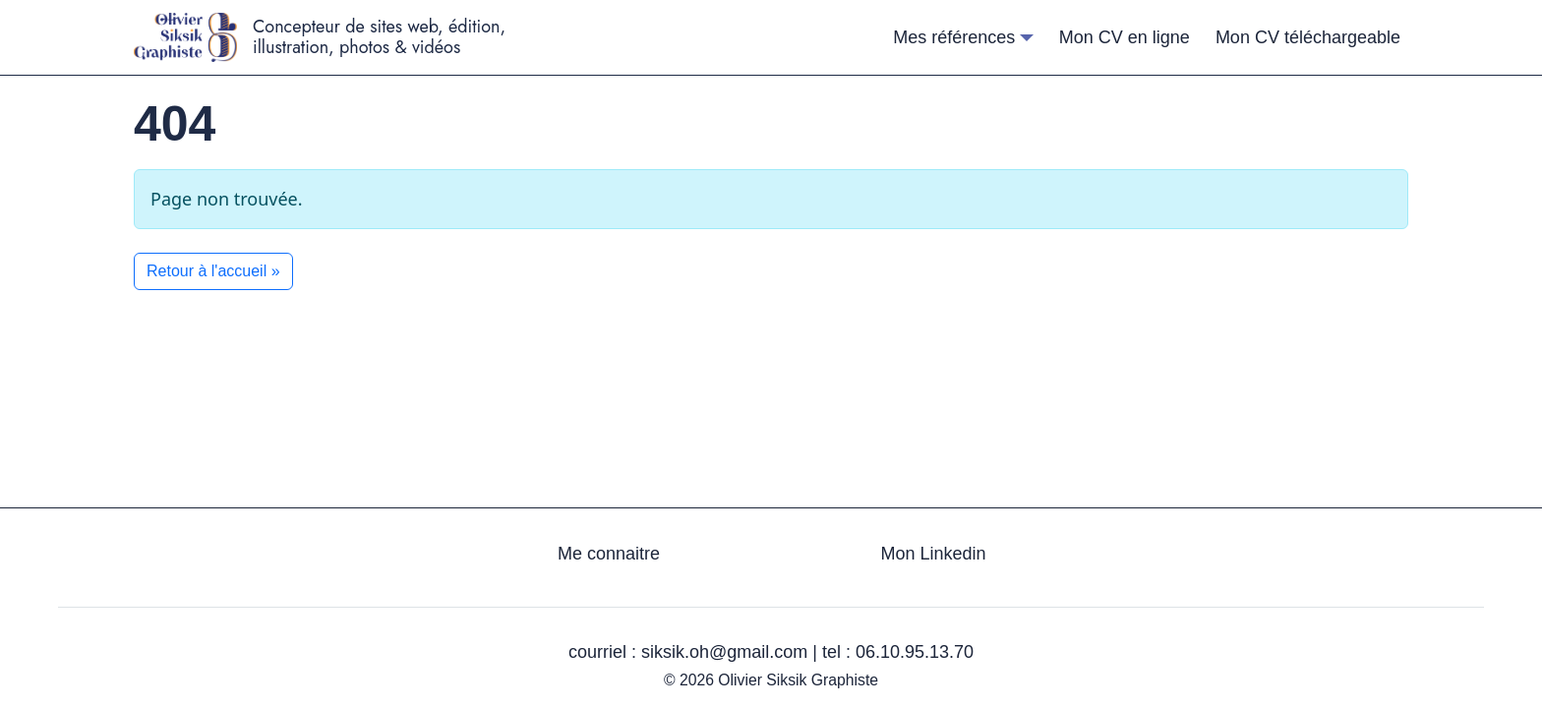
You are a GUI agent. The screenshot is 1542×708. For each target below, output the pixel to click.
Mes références (954, 37)
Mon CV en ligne (1124, 37)
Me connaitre (609, 553)
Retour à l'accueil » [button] (213, 271)
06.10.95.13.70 (915, 652)
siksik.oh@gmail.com (724, 652)
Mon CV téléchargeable (1308, 37)
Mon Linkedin (932, 553)
